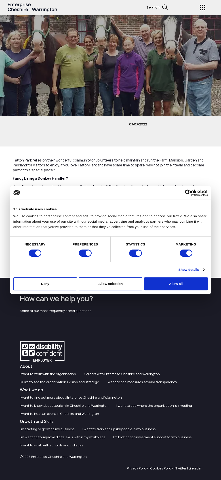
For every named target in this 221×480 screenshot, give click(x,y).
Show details (188, 269)
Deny (45, 284)
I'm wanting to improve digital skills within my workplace (62, 437)
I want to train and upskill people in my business (119, 429)
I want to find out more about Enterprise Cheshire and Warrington (71, 397)
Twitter (180, 468)
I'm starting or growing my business (47, 429)
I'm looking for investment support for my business (152, 437)
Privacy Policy (137, 468)
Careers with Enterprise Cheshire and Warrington (122, 374)
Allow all (176, 284)
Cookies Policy (161, 468)
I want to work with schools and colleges (51, 445)
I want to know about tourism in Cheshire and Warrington (64, 405)
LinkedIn (195, 468)
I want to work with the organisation (48, 374)
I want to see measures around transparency (142, 382)
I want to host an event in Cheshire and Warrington (59, 413)
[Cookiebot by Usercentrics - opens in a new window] (188, 192)
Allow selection (110, 284)
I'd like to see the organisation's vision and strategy (59, 382)
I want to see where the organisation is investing (154, 405)
